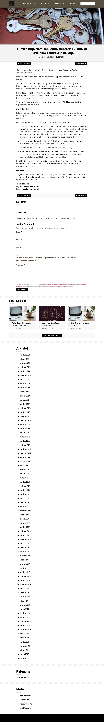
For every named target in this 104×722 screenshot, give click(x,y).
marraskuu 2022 (26, 429)
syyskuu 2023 (25, 396)
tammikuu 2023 (25, 420)
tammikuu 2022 (25, 453)
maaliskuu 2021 (25, 494)
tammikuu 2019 (25, 593)
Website (19, 247)
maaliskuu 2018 (25, 629)
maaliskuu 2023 (25, 416)
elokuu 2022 (24, 433)
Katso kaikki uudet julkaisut (52, 335)
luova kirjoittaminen (46, 219)
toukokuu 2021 (25, 486)
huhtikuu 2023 (25, 412)
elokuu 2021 (24, 474)
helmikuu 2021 (25, 498)
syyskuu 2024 (25, 363)
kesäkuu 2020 (25, 527)
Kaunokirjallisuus (30, 3)
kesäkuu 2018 (25, 617)
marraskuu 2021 (26, 461)
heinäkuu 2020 (25, 523)
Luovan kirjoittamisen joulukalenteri (65, 219)
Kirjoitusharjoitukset (23, 208)
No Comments (61, 57)
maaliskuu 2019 (25, 584)
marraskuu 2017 (26, 646)
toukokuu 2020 (25, 531)
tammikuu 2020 (25, 547)
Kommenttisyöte (26, 704)
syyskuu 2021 (25, 470)
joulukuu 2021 (25, 457)
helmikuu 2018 (25, 634)
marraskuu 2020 (26, 511)
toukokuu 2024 (25, 367)
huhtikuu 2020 (25, 535)
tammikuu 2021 (25, 502)
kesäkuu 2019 (25, 572)
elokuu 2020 (24, 519)
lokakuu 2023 (25, 392)
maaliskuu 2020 (25, 539)
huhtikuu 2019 (25, 580)
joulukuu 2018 (25, 597)
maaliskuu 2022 (25, 449)
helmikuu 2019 (25, 588)
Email (19, 240)
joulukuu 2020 (25, 506)
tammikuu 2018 (25, 638)
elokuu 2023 (24, 400)
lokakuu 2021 (25, 465)
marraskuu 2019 (26, 556)
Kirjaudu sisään (25, 696)
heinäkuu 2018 (25, 613)
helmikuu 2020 (25, 543)
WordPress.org (25, 708)
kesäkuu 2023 (25, 404)
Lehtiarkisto (45, 3)
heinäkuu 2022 (25, 437)
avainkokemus (21, 219)
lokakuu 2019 (25, 560)
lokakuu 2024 (25, 359)
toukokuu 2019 (25, 576)
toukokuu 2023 (25, 408)
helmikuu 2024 (25, 379)
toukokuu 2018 (25, 621)
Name (19, 232)
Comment (20, 265)
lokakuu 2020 (25, 515)
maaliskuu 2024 (25, 375)
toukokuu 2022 (25, 445)
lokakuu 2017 (25, 650)
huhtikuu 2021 (25, 490)
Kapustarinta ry (59, 3)
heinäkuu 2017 (25, 658)
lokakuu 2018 (25, 601)
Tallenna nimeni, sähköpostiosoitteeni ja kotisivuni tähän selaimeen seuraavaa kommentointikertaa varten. (46, 259)
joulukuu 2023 (25, 384)
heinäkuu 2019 (25, 568)
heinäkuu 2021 (25, 478)
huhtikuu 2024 (25, 371)
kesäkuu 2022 (25, 441)
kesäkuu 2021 (25, 482)
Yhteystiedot (72, 3)
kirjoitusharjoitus (33, 219)
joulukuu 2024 (25, 355)
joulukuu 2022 (25, 425)
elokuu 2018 (24, 609)
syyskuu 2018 (25, 605)
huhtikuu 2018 (25, 625)
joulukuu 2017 (25, 642)
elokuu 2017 (24, 654)
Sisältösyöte (24, 700)
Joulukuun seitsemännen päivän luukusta (59, 164)
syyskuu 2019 (25, 564)
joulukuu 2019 (25, 552)
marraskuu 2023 (26, 388)
